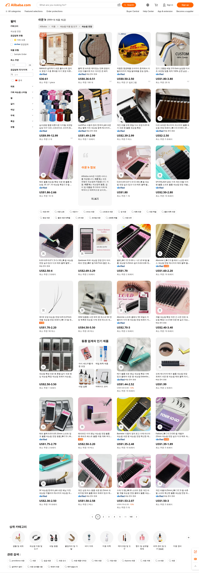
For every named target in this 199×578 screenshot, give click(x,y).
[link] (195, 551)
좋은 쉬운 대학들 (62, 218)
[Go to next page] (136, 516)
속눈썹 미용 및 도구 (68, 26)
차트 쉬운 (96, 560)
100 (131, 517)
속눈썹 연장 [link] (87, 26)
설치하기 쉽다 (15, 567)
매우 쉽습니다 (71, 567)
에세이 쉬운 (53, 567)
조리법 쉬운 (94, 218)
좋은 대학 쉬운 (168, 212)
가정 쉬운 (112, 560)
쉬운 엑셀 (151, 212)
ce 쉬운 (159, 560)
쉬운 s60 (127, 218)
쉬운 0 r (74, 212)
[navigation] (21, 268)
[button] (119, 5)
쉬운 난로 (59, 212)
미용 (53, 26)
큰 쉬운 (79, 218)
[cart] (157, 5)
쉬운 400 (44, 212)
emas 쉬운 (88, 212)
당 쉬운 (122, 212)
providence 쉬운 (16, 560)
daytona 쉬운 (128, 560)
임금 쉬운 (46, 560)
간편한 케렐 (111, 218)
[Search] (129, 5)
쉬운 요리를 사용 (35, 567)
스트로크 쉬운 (106, 212)
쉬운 (33, 560)
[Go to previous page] (92, 516)
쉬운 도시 (61, 560)
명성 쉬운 (45, 218)
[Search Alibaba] (77, 4)
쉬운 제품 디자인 (78, 560)
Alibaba (43, 26)
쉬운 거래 (145, 560)
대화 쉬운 (136, 212)
